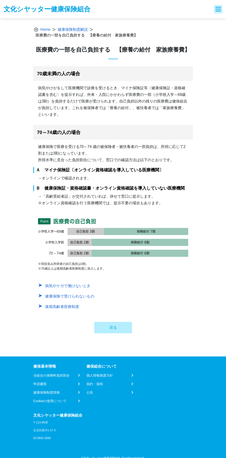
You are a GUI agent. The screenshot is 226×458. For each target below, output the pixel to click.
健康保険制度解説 (73, 29)
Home (45, 29)
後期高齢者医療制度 (62, 307)
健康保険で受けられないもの (69, 296)
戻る (113, 327)
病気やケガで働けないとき (67, 286)
